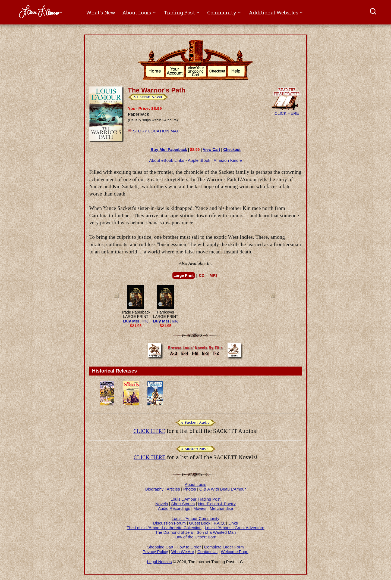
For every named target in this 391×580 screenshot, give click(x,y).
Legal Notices (159, 561)
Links (233, 523)
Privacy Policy (155, 551)
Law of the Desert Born (195, 537)
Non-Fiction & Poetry (216, 503)
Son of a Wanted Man (216, 532)
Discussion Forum (169, 523)
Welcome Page (234, 551)
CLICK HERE (287, 111)
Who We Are (182, 551)
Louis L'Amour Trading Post (195, 499)
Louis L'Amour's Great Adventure (234, 527)
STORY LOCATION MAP (156, 131)
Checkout (232, 149)
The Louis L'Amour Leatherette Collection (164, 527)
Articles (173, 489)
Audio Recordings (174, 508)
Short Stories (183, 503)
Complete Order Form (224, 547)
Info (146, 321)
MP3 (213, 275)
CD (201, 275)
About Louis (195, 484)
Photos (189, 489)
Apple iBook (199, 160)
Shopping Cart (160, 547)
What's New (100, 12)
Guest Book (199, 523)
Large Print (184, 275)
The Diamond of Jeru (174, 532)
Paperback (168, 149)
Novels (161, 503)
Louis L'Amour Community (195, 518)
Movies (200, 508)
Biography (154, 489)
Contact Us (207, 551)
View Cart (211, 149)
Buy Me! (131, 321)
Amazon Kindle (228, 160)
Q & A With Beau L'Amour (222, 489)
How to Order (188, 547)
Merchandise (221, 508)
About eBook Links (166, 160)
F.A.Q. (219, 523)
